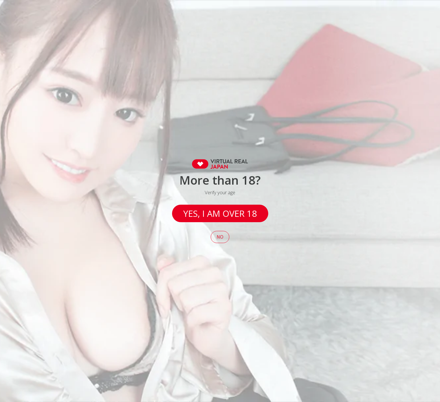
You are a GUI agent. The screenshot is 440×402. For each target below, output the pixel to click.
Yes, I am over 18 (220, 213)
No (220, 237)
